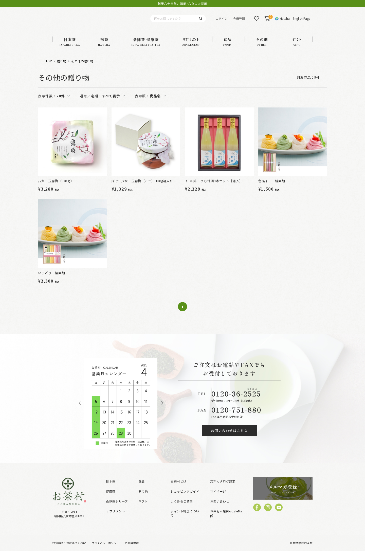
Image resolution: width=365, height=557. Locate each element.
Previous (80, 409)
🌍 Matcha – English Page (292, 21)
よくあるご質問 (182, 507)
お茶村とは (178, 487)
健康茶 (110, 497)
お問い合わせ (219, 507)
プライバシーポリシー (105, 549)
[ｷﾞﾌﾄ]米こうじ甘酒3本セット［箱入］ (214, 186)
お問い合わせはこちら (229, 436)
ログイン (221, 21)
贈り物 (61, 67)
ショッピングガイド (185, 497)
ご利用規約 (132, 549)
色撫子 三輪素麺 (271, 186)
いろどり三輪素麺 (51, 278)
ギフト (143, 507)
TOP (49, 67)
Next (162, 409)
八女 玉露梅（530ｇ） (56, 186)
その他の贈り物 (82, 67)
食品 (141, 487)
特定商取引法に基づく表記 (69, 549)
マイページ (218, 497)
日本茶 (110, 487)
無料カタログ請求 (222, 487)
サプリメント (115, 517)
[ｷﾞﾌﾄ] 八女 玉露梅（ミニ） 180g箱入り (142, 186)
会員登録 (239, 21)
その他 (143, 497)
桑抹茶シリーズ (117, 507)
